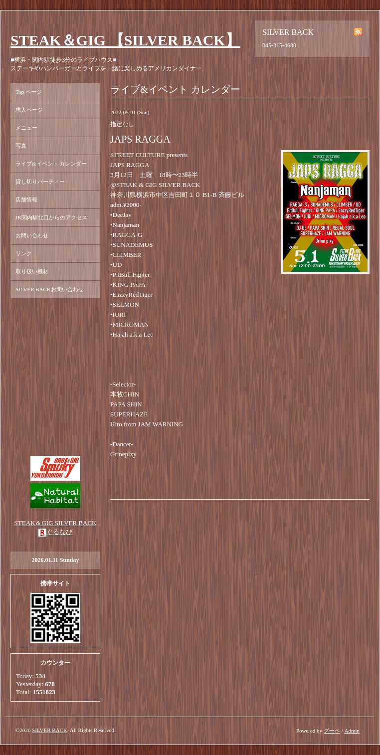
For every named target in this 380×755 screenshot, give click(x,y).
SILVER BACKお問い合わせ (49, 289)
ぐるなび (59, 532)
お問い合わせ (31, 235)
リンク (23, 253)
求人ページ (29, 110)
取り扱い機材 (31, 271)
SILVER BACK (49, 730)
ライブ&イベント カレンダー (51, 164)
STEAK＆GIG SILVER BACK (55, 523)
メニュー (26, 128)
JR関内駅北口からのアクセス (51, 217)
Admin (352, 731)
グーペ (332, 731)
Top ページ (28, 92)
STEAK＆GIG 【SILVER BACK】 (125, 40)
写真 (20, 146)
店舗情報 (26, 199)
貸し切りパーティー (40, 182)
